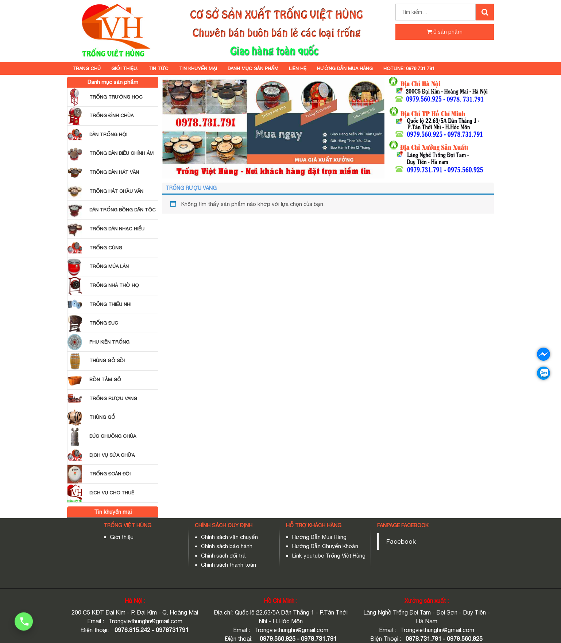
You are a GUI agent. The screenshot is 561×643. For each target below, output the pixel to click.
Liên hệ (297, 68)
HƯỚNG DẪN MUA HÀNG (345, 68)
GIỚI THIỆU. (124, 68)
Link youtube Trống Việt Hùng (328, 555)
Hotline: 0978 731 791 (408, 68)
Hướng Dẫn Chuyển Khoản (325, 546)
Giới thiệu (122, 537)
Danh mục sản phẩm (253, 68)
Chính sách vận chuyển (229, 537)
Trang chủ (87, 68)
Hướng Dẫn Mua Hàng (319, 537)
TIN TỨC (158, 68)
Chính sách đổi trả (223, 555)
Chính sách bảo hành (226, 546)
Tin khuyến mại (198, 68)
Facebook (401, 541)
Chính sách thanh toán (228, 565)
